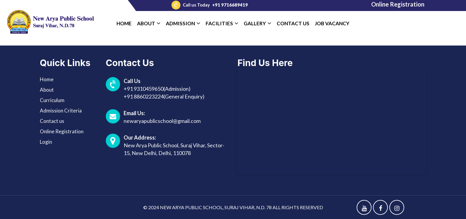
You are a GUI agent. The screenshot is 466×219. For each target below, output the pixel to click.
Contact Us (293, 23)
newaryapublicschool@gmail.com (162, 121)
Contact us (52, 121)
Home (124, 23)
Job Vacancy (332, 23)
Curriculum (52, 100)
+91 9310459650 (143, 88)
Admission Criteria (61, 110)
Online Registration (397, 4)
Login (46, 142)
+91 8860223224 (143, 96)
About (47, 90)
